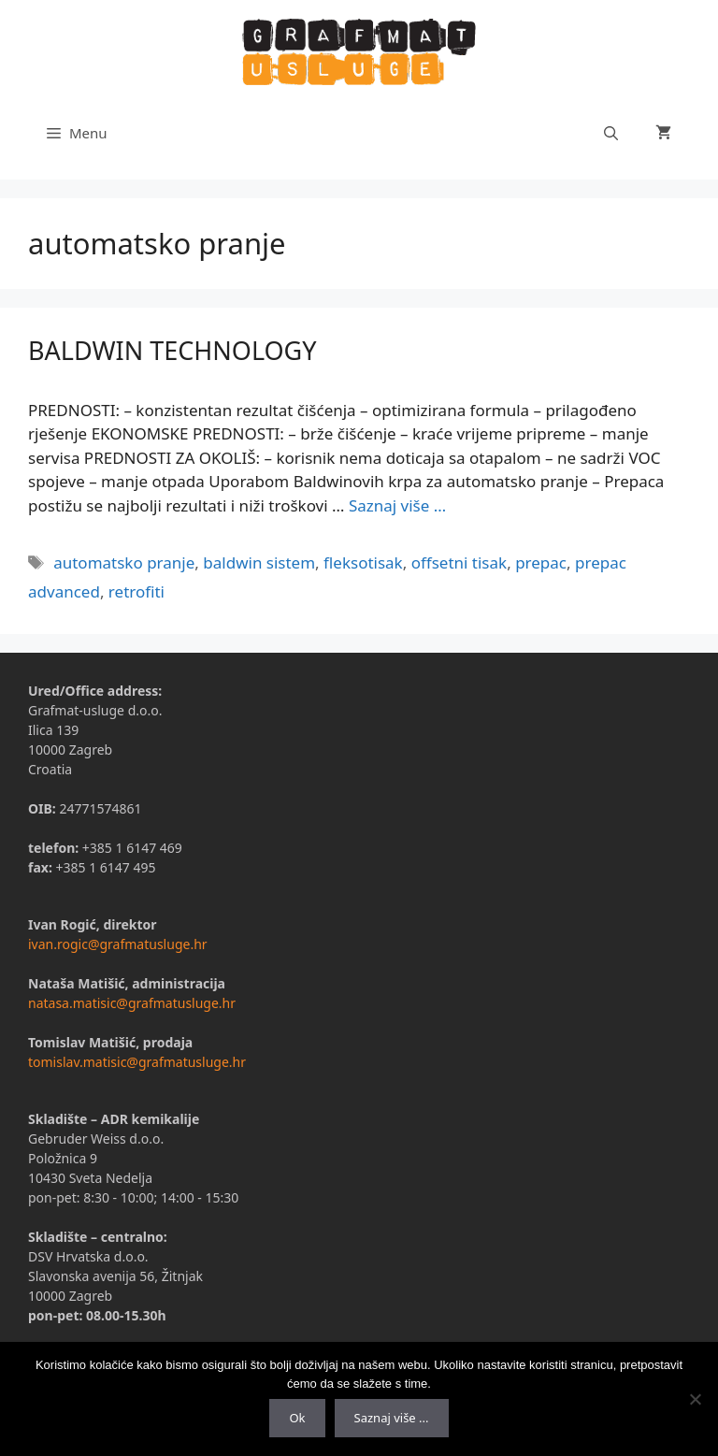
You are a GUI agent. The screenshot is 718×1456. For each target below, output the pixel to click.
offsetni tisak (459, 562)
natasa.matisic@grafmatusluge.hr (132, 1003)
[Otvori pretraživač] (611, 133)
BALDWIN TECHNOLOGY (172, 350)
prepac (541, 562)
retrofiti (136, 591)
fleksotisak (363, 562)
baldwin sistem (259, 562)
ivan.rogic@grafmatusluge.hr (118, 944)
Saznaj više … (397, 505)
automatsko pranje (123, 562)
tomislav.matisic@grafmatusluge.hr (137, 1062)
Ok (297, 1417)
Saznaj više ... (391, 1417)
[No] (694, 1399)
